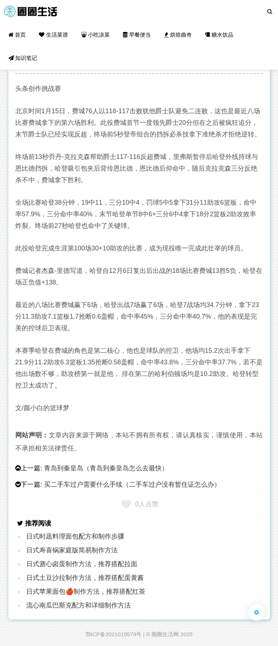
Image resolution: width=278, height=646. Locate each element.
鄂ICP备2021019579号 (113, 634)
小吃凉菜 (95, 35)
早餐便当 (137, 35)
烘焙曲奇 (178, 35)
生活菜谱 (53, 35)
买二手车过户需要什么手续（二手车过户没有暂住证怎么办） (132, 484)
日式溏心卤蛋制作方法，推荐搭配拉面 (81, 564)
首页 (17, 35)
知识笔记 (22, 58)
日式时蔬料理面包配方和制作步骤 (75, 536)
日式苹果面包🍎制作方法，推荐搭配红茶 (85, 591)
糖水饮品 (219, 35)
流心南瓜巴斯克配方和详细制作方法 (78, 605)
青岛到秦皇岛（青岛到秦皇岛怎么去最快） (106, 468)
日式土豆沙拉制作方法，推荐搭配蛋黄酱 (85, 577)
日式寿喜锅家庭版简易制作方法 (72, 550)
